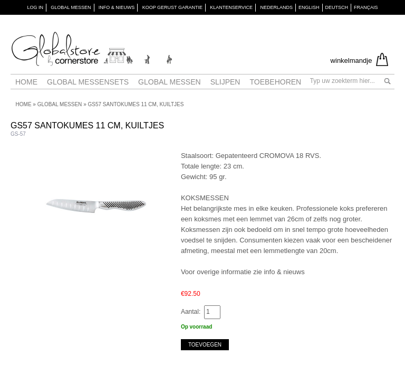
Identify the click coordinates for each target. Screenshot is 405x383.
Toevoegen (204, 345)
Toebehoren (275, 82)
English (309, 7)
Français (366, 7)
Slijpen (225, 82)
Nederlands (276, 7)
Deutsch (337, 7)
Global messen (169, 82)
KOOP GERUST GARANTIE (172, 7)
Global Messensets (88, 82)
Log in (35, 7)
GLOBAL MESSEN (71, 7)
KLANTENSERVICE (231, 7)
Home (26, 82)
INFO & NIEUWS (117, 7)
